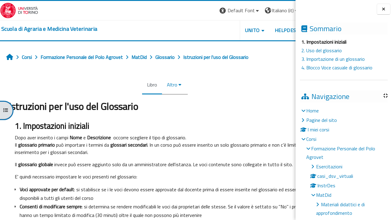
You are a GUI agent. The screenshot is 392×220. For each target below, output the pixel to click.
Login (285, 10)
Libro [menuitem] (138, 84)
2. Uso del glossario (321, 50)
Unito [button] (224, 30)
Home (312, 110)
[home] (49, 29)
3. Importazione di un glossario (333, 59)
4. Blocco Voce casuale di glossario (336, 67)
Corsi (311, 139)
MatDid (323, 195)
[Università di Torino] (19, 9)
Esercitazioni (329, 166)
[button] (211, 10)
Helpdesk (258, 30)
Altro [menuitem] (158, 84)
